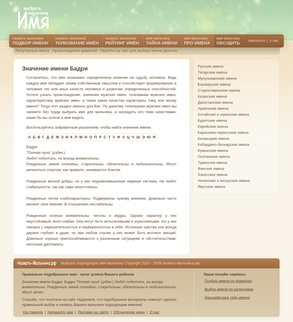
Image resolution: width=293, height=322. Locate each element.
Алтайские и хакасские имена (223, 114)
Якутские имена (211, 186)
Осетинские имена (214, 156)
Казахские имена (212, 96)
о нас (274, 40)
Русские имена (210, 66)
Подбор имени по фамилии (228, 281)
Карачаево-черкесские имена (223, 132)
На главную (33, 312)
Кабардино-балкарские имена (223, 144)
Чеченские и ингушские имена (224, 180)
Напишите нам (60, 312)
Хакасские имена (212, 174)
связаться (256, 40)
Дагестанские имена (215, 102)
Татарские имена (212, 72)
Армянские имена (213, 108)
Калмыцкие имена (213, 138)
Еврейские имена (213, 126)
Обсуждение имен (129, 312)
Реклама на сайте (93, 312)
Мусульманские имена (217, 78)
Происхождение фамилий (74, 50)
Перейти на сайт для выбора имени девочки (138, 50)
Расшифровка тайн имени (227, 297)
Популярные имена (32, 50)
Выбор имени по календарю (229, 289)
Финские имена (211, 168)
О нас (155, 312)
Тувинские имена (212, 162)
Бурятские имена (212, 120)
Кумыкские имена (213, 150)
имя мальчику (228, 40)
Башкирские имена (214, 84)
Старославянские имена (219, 90)
